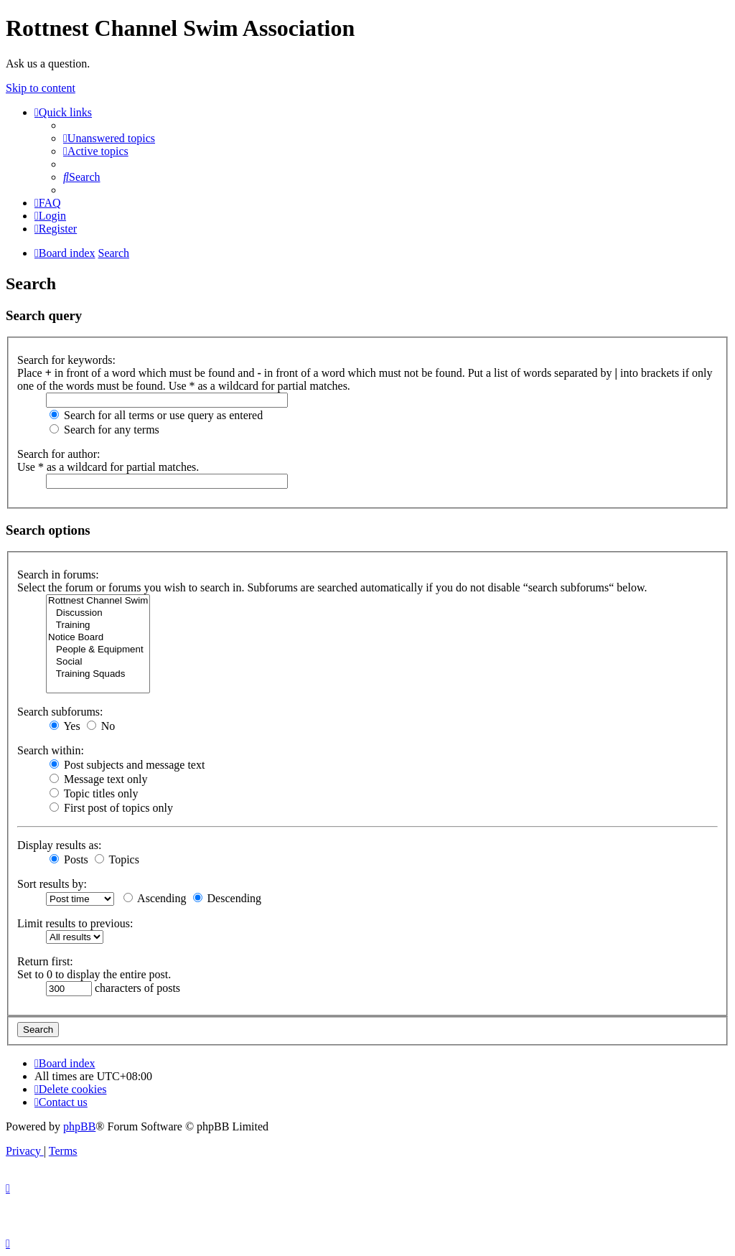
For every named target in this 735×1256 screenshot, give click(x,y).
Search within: (50, 750)
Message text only (98, 779)
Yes (65, 726)
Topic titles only (94, 793)
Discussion (98, 613)
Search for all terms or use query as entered (156, 415)
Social (98, 662)
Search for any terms (104, 429)
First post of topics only (111, 808)
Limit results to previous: (75, 923)
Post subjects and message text (127, 765)
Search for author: (58, 454)
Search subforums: (60, 712)
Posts (69, 859)
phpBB (79, 1126)
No (101, 726)
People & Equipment (98, 650)
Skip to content (40, 88)
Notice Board (98, 638)
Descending (227, 898)
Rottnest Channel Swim (98, 601)
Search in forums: (58, 574)
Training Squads (98, 674)
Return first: (45, 961)
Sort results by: (52, 884)
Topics (117, 859)
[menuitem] (109, 138)
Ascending (155, 898)
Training (98, 625)
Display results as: (59, 845)
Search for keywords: (66, 360)
